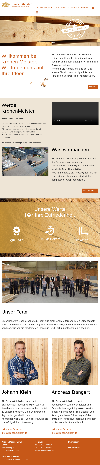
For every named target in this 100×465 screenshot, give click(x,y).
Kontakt (85, 7)
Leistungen (60, 7)
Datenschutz (74, 448)
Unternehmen (43, 7)
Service (75, 7)
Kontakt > (93, 86)
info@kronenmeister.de (14, 433)
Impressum (73, 442)
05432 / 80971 (45, 448)
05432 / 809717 (14, 429)
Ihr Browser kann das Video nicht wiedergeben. (75, 113)
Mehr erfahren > (90, 190)
